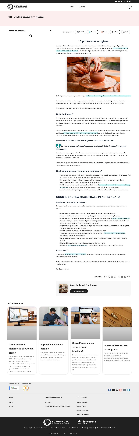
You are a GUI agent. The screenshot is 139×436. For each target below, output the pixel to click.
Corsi (70, 7)
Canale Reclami (82, 428)
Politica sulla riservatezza (57, 428)
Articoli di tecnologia (82, 410)
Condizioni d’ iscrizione (41, 428)
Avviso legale (28, 428)
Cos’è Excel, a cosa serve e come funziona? (83, 347)
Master (82, 7)
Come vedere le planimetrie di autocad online (22, 348)
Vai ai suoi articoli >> (79, 291)
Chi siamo (48, 402)
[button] (129, 7)
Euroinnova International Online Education (58, 406)
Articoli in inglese (81, 406)
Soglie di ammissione (82, 414)
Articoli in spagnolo (81, 402)
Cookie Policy (71, 428)
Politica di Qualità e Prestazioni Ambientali (101, 428)
